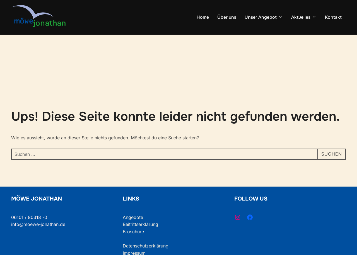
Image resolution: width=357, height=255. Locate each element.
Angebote (133, 217)
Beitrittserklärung (140, 224)
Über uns (226, 17)
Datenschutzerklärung (145, 246)
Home (203, 17)
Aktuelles (304, 17)
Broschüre (133, 231)
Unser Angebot (264, 17)
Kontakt (333, 17)
